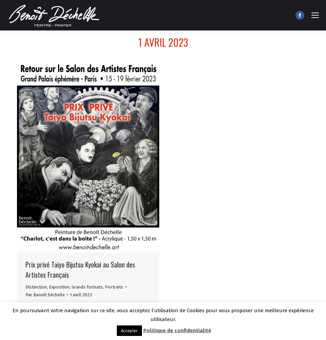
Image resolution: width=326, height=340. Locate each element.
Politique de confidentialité (177, 330)
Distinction (36, 287)
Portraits (114, 287)
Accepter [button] (129, 330)
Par (45, 294)
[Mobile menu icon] (315, 15)
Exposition (59, 287)
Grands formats (87, 287)
